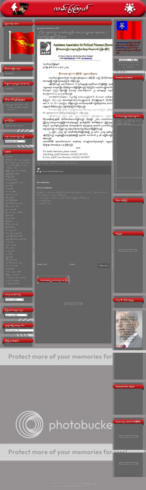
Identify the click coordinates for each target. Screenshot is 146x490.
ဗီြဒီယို (7, 227)
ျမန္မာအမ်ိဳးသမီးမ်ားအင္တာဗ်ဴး (14, 239)
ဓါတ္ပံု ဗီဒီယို (9, 200)
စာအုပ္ (7, 189)
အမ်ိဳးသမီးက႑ (9, 260)
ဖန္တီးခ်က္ (7, 215)
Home (72, 264)
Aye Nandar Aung (56, 171)
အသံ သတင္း (10, 266)
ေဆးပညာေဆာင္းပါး (14, 278)
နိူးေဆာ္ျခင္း (11, 212)
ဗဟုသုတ (8, 218)
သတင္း (8, 245)
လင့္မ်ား (7, 242)
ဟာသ (7, 254)
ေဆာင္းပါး (10, 281)
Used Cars (89, 486)
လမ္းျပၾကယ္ (67, 484)
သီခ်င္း (8, 248)
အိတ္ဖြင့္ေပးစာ (10, 275)
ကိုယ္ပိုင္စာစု (8, 177)
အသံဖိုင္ (8, 269)
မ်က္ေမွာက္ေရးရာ (12, 233)
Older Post (103, 266)
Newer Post (42, 264)
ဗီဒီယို (7, 221)
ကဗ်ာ (7, 157)
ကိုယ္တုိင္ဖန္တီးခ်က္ (10, 174)
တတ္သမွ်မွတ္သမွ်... (10, 88)
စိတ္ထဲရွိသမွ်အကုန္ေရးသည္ (14, 125)
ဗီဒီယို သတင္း (10, 224)
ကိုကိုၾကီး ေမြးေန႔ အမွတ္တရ (16, 160)
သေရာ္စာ (8, 251)
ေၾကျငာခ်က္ (10, 284)
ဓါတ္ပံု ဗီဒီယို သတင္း (12, 203)
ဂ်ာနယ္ (7, 186)
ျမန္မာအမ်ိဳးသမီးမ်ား (11, 236)
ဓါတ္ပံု (7, 198)
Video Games (58, 486)
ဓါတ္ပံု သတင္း (10, 206)
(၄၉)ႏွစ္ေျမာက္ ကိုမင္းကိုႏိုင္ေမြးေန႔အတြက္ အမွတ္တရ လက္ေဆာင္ (17, 107)
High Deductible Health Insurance (74, 486)
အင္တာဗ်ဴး (7, 257)
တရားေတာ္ (10, 194)
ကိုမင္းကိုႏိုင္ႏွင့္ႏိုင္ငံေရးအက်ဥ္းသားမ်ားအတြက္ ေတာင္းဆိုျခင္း (17, 165)
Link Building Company (89, 484)
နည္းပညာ (9, 209)
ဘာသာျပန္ (9, 230)
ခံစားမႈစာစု (9, 180)
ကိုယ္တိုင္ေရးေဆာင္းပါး (14, 171)
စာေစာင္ (8, 192)
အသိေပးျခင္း (11, 272)
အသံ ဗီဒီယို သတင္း (12, 263)
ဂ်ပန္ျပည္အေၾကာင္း (12, 183)
